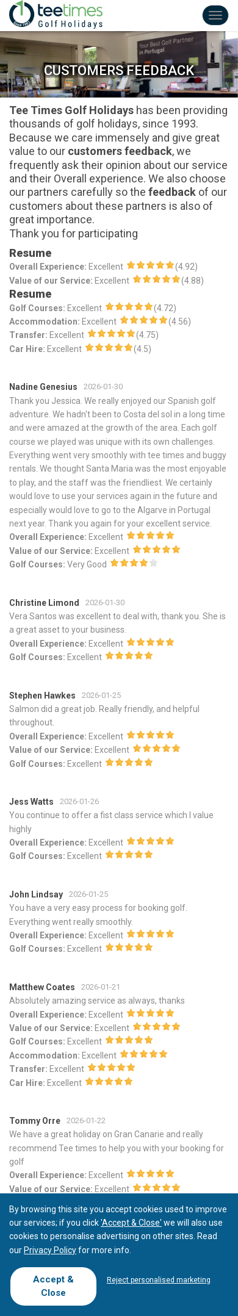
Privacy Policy (50, 1250)
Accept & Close (53, 1286)
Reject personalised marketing (159, 1280)
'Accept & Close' (131, 1223)
